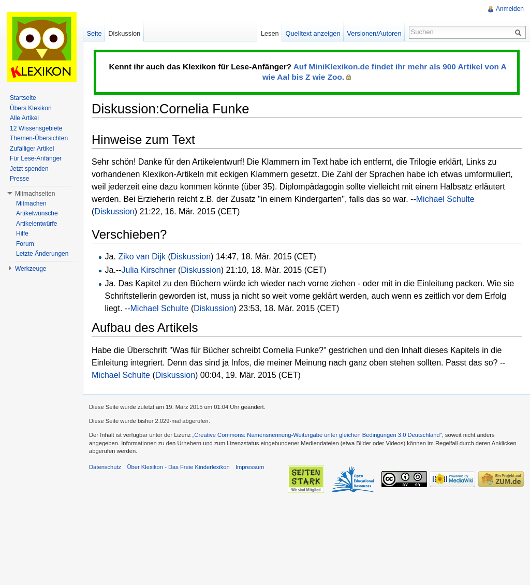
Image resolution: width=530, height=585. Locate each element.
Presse (19, 178)
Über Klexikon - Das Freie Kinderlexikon (178, 467)
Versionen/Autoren (374, 33)
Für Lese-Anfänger (36, 158)
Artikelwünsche (37, 213)
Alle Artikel (24, 118)
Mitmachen (31, 203)
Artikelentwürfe (36, 223)
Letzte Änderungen (42, 253)
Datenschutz (105, 467)
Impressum (249, 467)
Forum (25, 243)
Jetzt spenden (29, 168)
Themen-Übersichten (39, 138)
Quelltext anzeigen (313, 33)
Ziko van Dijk (142, 256)
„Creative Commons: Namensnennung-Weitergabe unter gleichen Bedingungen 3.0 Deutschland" (317, 435)
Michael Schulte (445, 199)
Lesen (270, 33)
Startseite (23, 97)
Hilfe (22, 233)
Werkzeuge (30, 268)
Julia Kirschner (149, 270)
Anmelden (510, 8)
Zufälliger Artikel (32, 148)
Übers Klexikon (31, 108)
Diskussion (114, 211)
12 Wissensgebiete (36, 128)
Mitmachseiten (35, 193)
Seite (93, 33)
